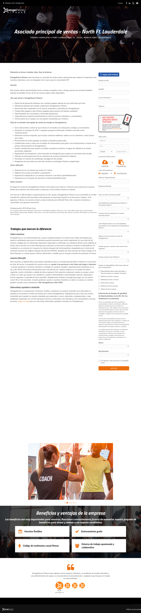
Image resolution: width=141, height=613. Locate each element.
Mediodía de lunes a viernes (109, 279)
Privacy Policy (115, 128)
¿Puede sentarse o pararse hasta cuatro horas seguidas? (113, 247)
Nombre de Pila (104, 80)
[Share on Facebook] (126, 3)
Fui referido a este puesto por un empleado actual (113, 362)
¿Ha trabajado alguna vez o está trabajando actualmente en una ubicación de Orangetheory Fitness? (114, 226)
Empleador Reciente (105, 186)
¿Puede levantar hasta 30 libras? (109, 257)
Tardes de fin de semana (107, 289)
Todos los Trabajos (13, 3)
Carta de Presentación (106, 170)
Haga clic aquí (23, 301)
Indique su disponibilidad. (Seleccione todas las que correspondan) (114, 266)
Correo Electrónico (105, 98)
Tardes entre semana (106, 283)
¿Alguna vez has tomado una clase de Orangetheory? (110, 237)
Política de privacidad (133, 609)
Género (101, 343)
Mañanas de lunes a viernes (108, 276)
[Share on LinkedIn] (129, 3)
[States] (106, 152)
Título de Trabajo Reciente (107, 177)
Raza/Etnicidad (103, 351)
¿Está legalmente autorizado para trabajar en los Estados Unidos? (113, 204)
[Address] (114, 140)
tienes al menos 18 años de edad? (110, 195)
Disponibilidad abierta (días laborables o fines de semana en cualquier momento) (112, 272)
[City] (114, 146)
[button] (65, 502)
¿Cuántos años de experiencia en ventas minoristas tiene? (111, 214)
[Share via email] (137, 3)
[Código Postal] (122, 152)
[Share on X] (133, 3)
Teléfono (102, 106)
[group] (70, 471)
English (120, 3)
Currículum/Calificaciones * (107, 156)
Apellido (101, 89)
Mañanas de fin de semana (108, 286)
